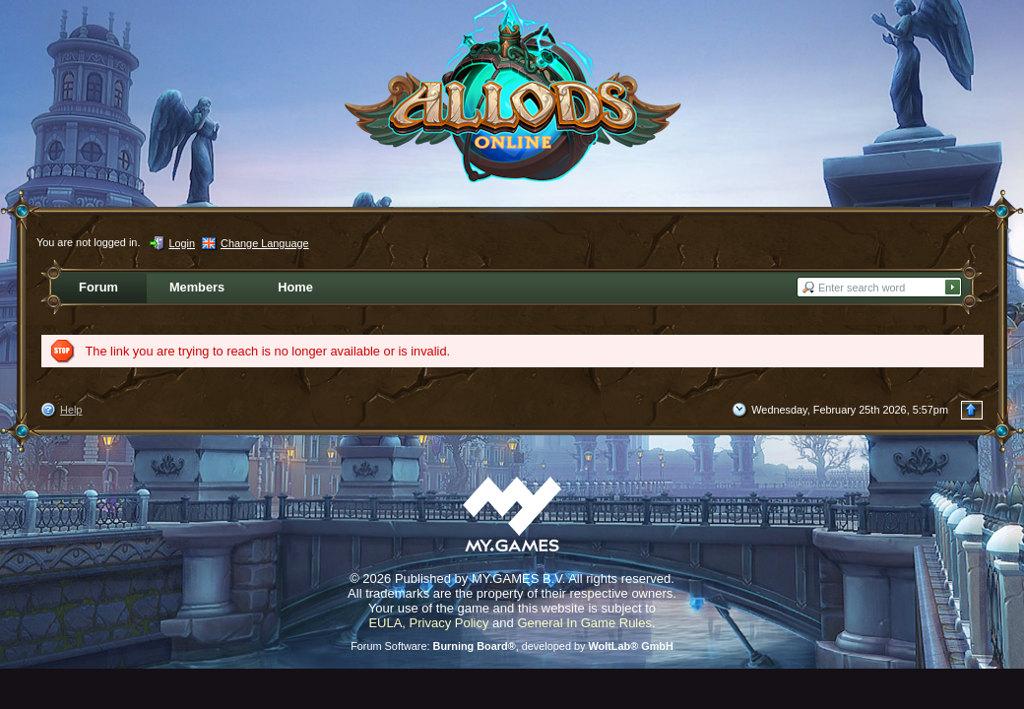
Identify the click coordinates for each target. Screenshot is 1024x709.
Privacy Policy (449, 622)
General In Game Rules (584, 622)
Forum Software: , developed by (512, 646)
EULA (385, 622)
